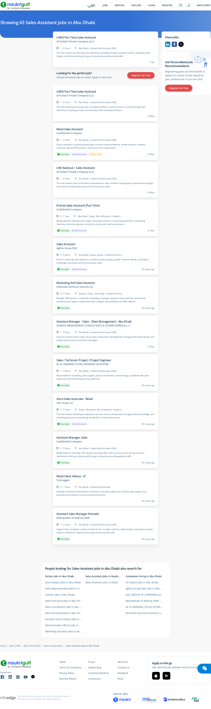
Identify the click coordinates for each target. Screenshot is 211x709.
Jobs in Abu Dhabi (32, 646)
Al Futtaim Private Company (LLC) (75, 41)
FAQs (120, 678)
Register (167, 5)
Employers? (204, 5)
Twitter (181, 44)
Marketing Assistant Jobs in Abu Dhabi (65, 631)
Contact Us (124, 667)
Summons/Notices (98, 673)
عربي (92, 5)
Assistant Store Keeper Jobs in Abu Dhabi (65, 619)
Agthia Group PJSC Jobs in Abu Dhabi (146, 588)
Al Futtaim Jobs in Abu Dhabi (142, 582)
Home (3, 646)
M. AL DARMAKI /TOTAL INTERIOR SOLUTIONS (82, 364)
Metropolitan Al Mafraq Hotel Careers (146, 600)
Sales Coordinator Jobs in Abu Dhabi (65, 607)
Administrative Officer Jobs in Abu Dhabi (65, 625)
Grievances (94, 678)
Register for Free (140, 75)
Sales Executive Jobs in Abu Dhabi (64, 600)
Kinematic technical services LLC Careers (146, 613)
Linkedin (167, 44)
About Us (123, 661)
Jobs (105, 5)
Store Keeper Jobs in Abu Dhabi (63, 582)
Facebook (174, 44)
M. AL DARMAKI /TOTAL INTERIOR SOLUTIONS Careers (146, 607)
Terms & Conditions (70, 667)
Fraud (91, 661)
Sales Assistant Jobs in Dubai (101, 582)
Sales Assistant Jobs (53, 646)
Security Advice (67, 678)
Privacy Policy (66, 673)
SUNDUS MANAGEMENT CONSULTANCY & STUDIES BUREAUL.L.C (93, 325)
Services (119, 5)
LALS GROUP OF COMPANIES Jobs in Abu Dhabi (146, 594)
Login (151, 5)
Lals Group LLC (64, 402)
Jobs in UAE (15, 646)
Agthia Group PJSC (66, 248)
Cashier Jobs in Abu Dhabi (60, 594)
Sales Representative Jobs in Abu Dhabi (65, 588)
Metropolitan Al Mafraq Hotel (73, 517)
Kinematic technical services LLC (74, 286)
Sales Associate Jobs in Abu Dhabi (64, 613)
